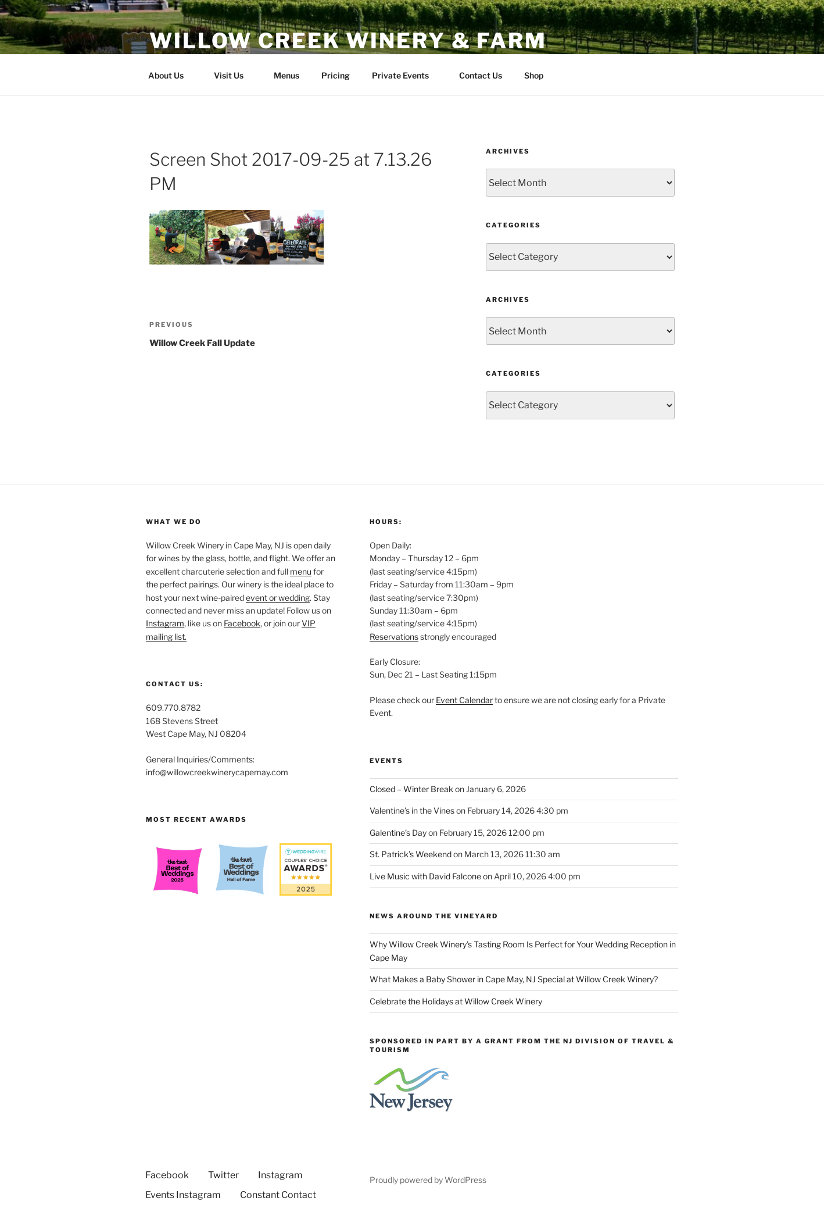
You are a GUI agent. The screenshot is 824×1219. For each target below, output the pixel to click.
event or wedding (278, 598)
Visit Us (234, 75)
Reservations (394, 636)
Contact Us (480, 75)
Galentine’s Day (398, 832)
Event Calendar (464, 700)
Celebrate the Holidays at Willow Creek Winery (456, 1001)
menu (300, 571)
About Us (171, 75)
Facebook (242, 623)
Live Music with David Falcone (425, 876)
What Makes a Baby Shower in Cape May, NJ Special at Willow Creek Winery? (514, 979)
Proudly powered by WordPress (428, 1180)
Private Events (406, 75)
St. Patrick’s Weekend (411, 854)
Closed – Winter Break (411, 789)
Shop (533, 75)
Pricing (335, 75)
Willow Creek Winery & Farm (348, 41)
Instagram (165, 623)
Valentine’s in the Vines (412, 810)
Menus (286, 75)
